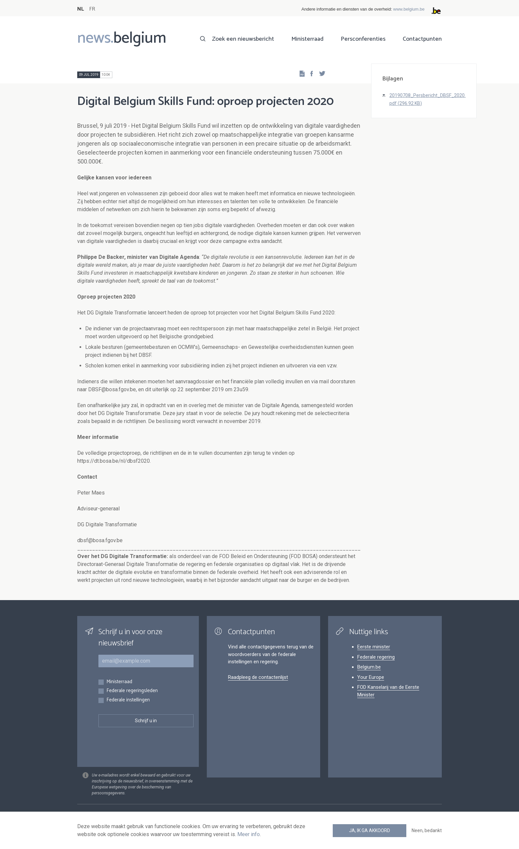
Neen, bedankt (427, 830)
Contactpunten (422, 39)
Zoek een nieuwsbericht (243, 39)
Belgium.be (369, 667)
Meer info (248, 834)
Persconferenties (363, 39)
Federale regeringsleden (132, 691)
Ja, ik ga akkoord (369, 830)
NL (80, 9)
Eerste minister (373, 647)
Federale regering (376, 657)
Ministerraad (307, 39)
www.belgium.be (409, 9)
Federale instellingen (128, 700)
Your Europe (370, 677)
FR (92, 9)
